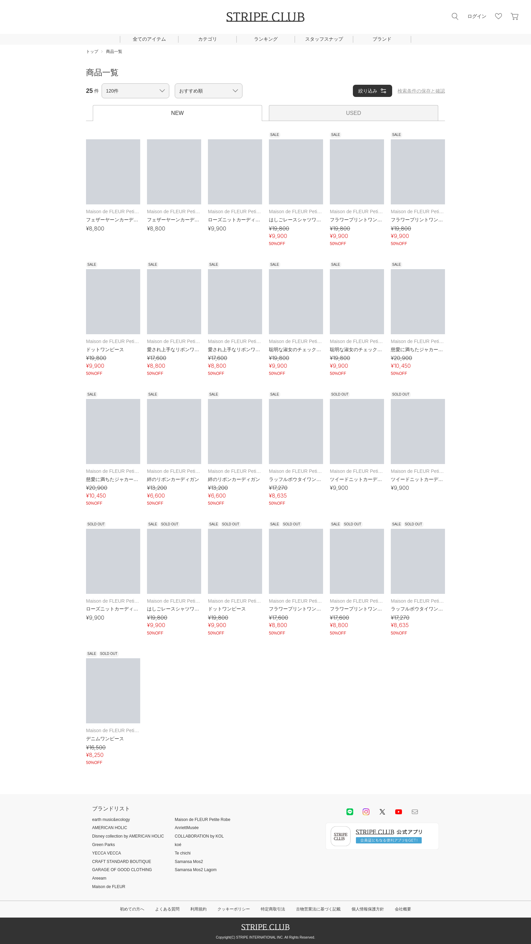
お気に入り (498, 16)
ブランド (382, 39)
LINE (350, 812)
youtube (398, 812)
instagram (366, 812)
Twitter (382, 812)
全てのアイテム (149, 39)
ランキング (266, 39)
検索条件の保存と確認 (421, 91)
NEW (177, 113)
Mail (415, 812)
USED (353, 113)
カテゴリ (207, 39)
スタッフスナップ (324, 39)
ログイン (476, 16)
